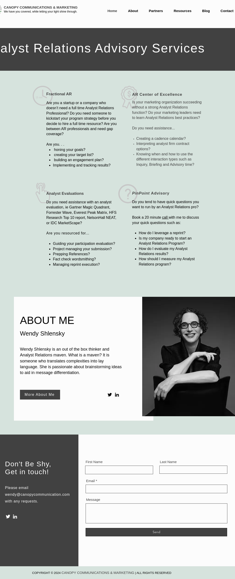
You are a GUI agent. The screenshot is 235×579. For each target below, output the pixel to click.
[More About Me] (40, 395)
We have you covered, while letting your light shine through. (40, 11)
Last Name (168, 462)
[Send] (156, 532)
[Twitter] (110, 394)
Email (90, 481)
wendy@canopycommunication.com (37, 494)
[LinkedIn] (117, 394)
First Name (94, 462)
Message (93, 499)
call (165, 217)
